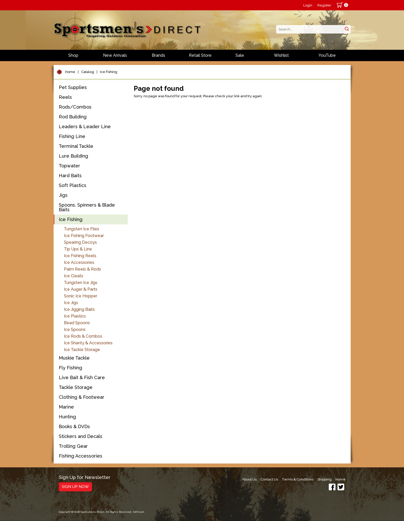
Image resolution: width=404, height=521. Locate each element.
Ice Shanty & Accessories (88, 342)
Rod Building (73, 116)
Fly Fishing (70, 367)
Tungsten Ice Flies (81, 228)
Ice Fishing (108, 72)
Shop (73, 55)
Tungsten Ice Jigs (80, 282)
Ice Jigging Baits (79, 309)
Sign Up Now (75, 486)
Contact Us (269, 479)
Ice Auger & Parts (80, 289)
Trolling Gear (73, 446)
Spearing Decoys (80, 242)
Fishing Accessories (80, 456)
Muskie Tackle (74, 358)
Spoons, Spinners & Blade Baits (87, 207)
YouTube (327, 55)
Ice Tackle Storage (82, 349)
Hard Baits (70, 175)
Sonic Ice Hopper (80, 296)
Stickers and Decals (80, 436)
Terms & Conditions (298, 479)
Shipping (324, 479)
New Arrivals (115, 55)
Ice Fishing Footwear (84, 235)
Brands (158, 55)
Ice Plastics (75, 316)
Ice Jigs (71, 302)
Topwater (69, 165)
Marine (66, 407)
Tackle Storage (75, 387)
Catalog (87, 72)
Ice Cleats (73, 275)
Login (307, 5)
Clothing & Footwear (81, 397)
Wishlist (281, 55)
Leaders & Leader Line (85, 126)
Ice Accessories (79, 262)
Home (70, 72)
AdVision (138, 511)
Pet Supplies (73, 87)
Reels (65, 97)
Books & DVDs (74, 426)
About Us (249, 479)
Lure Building (73, 156)
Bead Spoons (77, 322)
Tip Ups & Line (78, 249)
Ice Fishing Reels (80, 255)
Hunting (67, 416)
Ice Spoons (75, 329)
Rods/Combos (75, 107)
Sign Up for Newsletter (85, 477)
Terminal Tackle (76, 146)
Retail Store (200, 55)
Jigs (63, 195)
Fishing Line (72, 136)
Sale (239, 55)
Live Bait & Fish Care (82, 377)
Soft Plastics (72, 185)
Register (324, 5)
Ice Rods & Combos (83, 336)
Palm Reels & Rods (82, 269)
